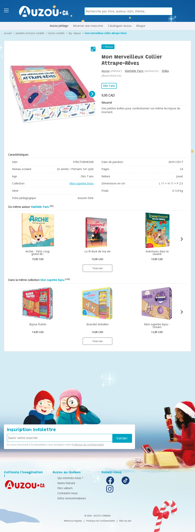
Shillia (165, 71)
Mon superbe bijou (81, 183)
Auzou (105, 71)
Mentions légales (73, 520)
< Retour (108, 46)
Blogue (140, 26)
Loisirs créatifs (56, 33)
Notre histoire (62, 483)
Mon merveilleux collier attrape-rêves (106, 33)
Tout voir (97, 268)
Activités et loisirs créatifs (30, 33)
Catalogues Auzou (119, 26)
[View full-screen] (93, 49)
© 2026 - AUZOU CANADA (97, 515)
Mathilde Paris (134, 71)
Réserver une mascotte (88, 26)
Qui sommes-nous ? (67, 478)
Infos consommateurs (68, 498)
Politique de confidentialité (88, 444)
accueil (8, 33)
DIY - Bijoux (74, 33)
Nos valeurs (61, 488)
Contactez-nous (64, 493)
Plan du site (125, 520)
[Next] (92, 94)
